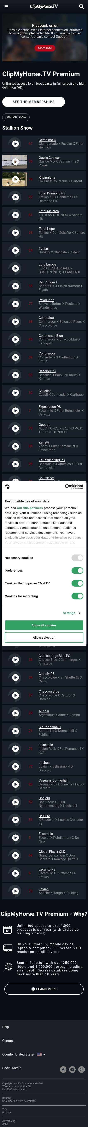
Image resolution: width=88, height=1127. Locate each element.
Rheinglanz (47, 177)
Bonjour (44, 798)
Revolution (46, 300)
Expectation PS (50, 407)
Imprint (6, 1097)
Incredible (46, 745)
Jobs (5, 1124)
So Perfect (46, 478)
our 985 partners (30, 507)
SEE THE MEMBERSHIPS (34, 102)
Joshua (44, 763)
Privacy (6, 1112)
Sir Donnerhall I (50, 727)
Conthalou (46, 318)
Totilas (44, 248)
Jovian (44, 889)
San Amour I (48, 282)
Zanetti (44, 442)
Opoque (44, 425)
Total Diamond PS (52, 193)
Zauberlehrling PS (52, 460)
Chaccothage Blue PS (54, 656)
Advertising (8, 1120)
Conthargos (47, 353)
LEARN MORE (44, 989)
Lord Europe (47, 264)
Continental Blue (51, 336)
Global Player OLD (52, 852)
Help (5, 1027)
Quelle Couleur (49, 158)
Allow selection (44, 637)
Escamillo (46, 834)
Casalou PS (47, 371)
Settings (69, 612)
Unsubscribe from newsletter (19, 1100)
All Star (44, 711)
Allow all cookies (44, 625)
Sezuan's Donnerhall (53, 780)
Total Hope (47, 229)
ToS (4, 1109)
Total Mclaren (49, 211)
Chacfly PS (47, 674)
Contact (8, 1041)
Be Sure (44, 816)
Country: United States (23, 1054)
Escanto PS (47, 869)
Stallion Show (16, 117)
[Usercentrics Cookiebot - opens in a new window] (65, 486)
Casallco (45, 391)
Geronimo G (47, 140)
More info (45, 48)
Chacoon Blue (49, 691)
